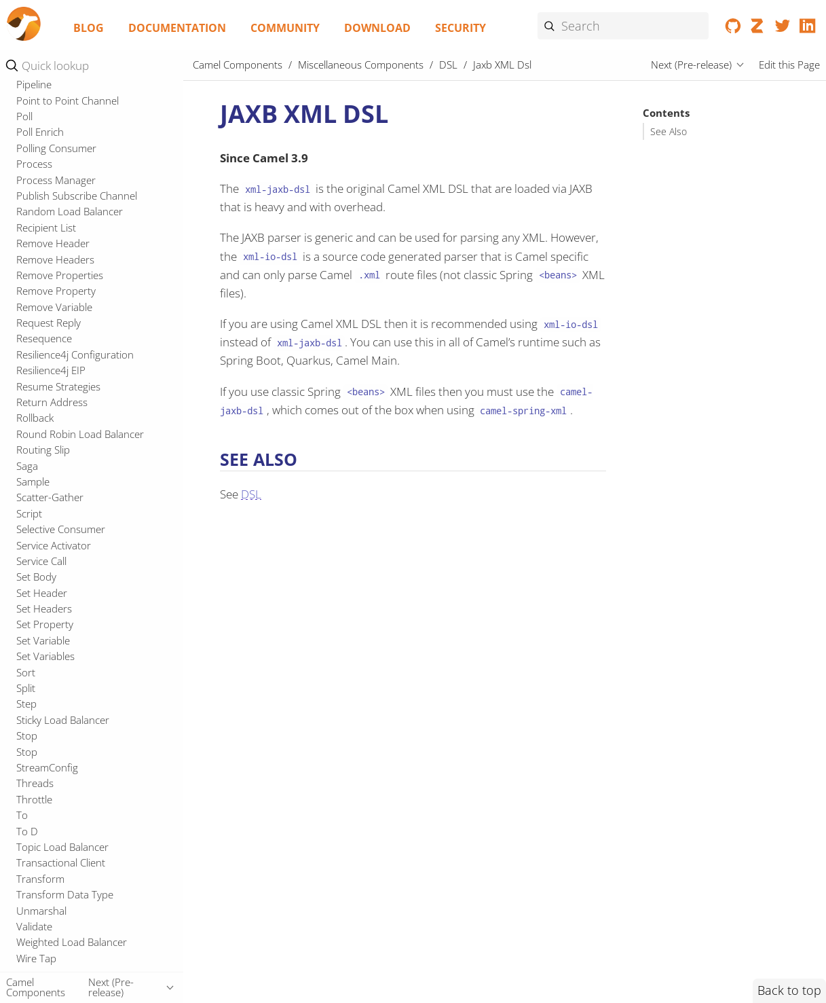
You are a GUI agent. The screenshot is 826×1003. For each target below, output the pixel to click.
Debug (31, 193)
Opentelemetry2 (53, 693)
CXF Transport (48, 177)
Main (27, 486)
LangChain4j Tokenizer (67, 423)
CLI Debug (40, 130)
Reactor (34, 788)
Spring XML (42, 947)
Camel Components (237, 64)
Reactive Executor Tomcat (74, 757)
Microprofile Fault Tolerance (80, 582)
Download (377, 27)
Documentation (177, 27)
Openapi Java (46, 645)
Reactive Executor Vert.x (71, 772)
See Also (668, 132)
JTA (23, 407)
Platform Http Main (60, 725)
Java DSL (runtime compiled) (87, 239)
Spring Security (50, 931)
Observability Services (65, 629)
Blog (88, 27)
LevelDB (34, 439)
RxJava (30, 867)
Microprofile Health (60, 598)
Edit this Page (789, 64)
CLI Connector (48, 114)
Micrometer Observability (73, 518)
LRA (25, 455)
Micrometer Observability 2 (77, 534)
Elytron (32, 328)
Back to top (789, 990)
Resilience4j (42, 820)
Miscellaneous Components (361, 64)
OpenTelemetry (51, 677)
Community (285, 27)
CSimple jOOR (47, 161)
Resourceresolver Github (73, 852)
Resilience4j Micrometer (70, 836)
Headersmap (45, 343)
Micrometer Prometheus (72, 550)
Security (460, 27)
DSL (25, 209)
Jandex (31, 359)
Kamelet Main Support (74, 283)
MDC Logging (46, 502)
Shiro (28, 884)
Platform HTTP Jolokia (65, 708)
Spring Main (43, 915)
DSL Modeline (54, 224)
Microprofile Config (59, 566)
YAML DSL (46, 312)
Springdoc (39, 963)
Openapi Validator (57, 661)
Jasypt (29, 375)
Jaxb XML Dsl (55, 254)
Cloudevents (44, 146)
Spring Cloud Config (61, 899)
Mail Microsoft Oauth (64, 471)
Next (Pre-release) (691, 64)
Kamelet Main (54, 268)
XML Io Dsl (47, 298)
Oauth (30, 613)
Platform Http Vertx (60, 740)
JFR (23, 391)
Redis (28, 804)
